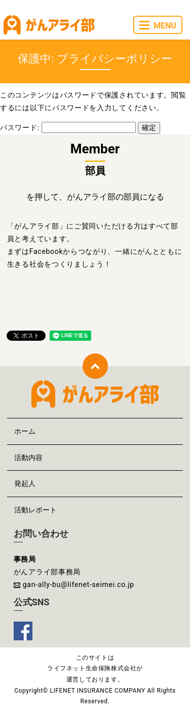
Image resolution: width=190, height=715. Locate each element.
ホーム (24, 431)
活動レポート (35, 510)
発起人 (24, 483)
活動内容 (28, 457)
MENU (157, 25)
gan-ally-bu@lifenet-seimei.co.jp (78, 584)
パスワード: (68, 127)
